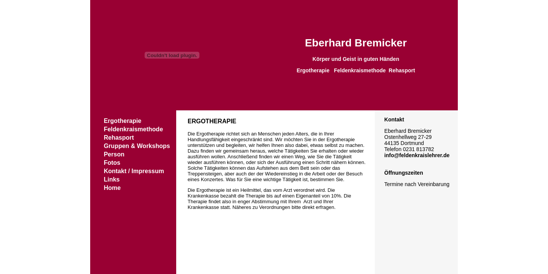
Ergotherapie (123, 121)
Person (114, 154)
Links (112, 179)
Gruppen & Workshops (137, 146)
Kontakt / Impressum (134, 171)
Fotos (112, 162)
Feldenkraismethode (133, 129)
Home (112, 188)
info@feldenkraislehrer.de (417, 155)
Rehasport (119, 137)
